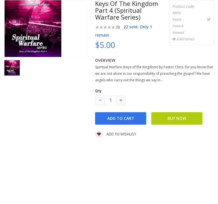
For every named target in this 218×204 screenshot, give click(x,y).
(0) (118, 27)
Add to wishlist (115, 134)
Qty (98, 90)
